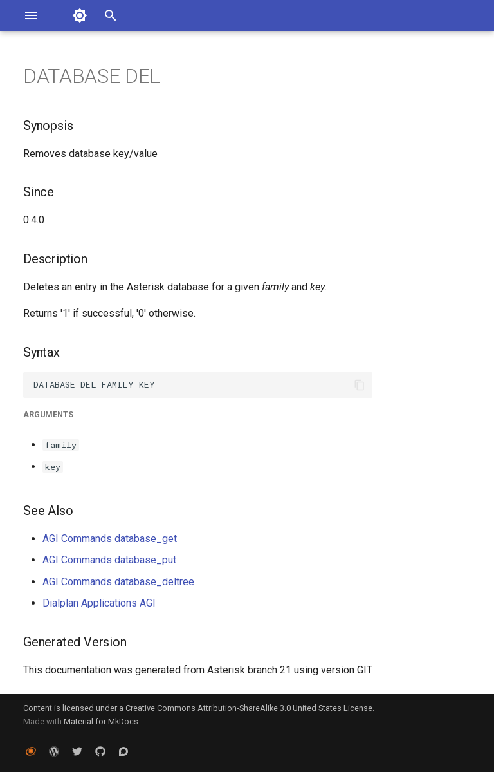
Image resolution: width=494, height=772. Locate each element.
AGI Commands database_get (109, 538)
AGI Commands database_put (109, 560)
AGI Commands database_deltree (118, 582)
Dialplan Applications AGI (99, 603)
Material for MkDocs (101, 721)
